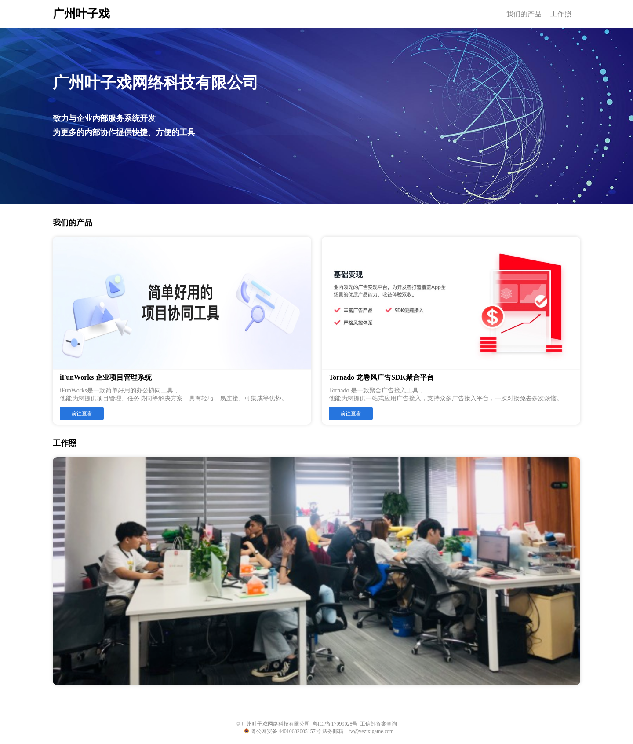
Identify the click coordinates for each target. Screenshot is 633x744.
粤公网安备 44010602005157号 (282, 731)
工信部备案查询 (378, 724)
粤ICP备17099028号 (335, 724)
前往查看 (81, 413)
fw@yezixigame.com (371, 731)
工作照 (560, 14)
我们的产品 (524, 14)
